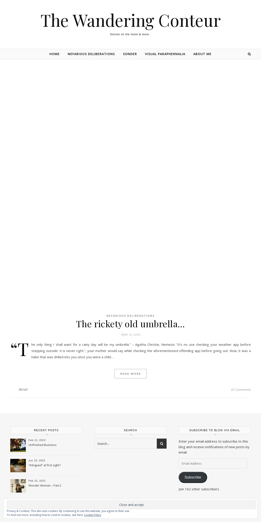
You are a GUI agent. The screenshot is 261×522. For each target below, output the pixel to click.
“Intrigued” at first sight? (45, 465)
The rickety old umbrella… (130, 323)
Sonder (130, 54)
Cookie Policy (92, 515)
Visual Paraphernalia (165, 54)
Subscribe (192, 477)
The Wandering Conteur (131, 20)
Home (54, 54)
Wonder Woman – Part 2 (45, 485)
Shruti (23, 389)
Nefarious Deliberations (91, 54)
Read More (130, 374)
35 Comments (241, 389)
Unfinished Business (43, 445)
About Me (202, 54)
